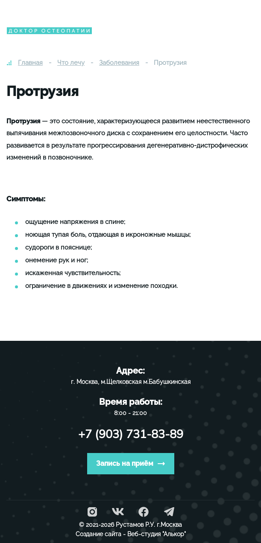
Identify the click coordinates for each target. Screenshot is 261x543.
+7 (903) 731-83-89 (130, 434)
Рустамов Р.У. (135, 524)
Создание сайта (98, 534)
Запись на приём (124, 463)
